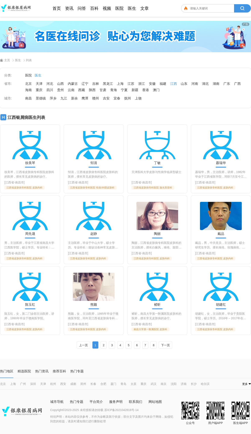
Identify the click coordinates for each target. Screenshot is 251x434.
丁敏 (157, 163)
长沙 (194, 384)
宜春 (117, 98)
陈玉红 (30, 304)
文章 (144, 8)
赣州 (95, 98)
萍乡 (53, 98)
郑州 (83, 384)
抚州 (127, 98)
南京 (163, 384)
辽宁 (85, 83)
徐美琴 (30, 163)
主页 (7, 60)
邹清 (93, 163)
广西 (237, 83)
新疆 (135, 90)
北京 (28, 83)
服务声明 (116, 401)
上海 (120, 83)
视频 (107, 8)
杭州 (53, 384)
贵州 (60, 90)
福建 (163, 83)
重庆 (39, 90)
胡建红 (221, 304)
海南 (28, 90)
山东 (184, 83)
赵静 (93, 233)
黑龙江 (108, 83)
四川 (49, 90)
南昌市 (19, 182)
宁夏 (124, 90)
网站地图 (155, 401)
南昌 (28, 98)
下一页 (165, 345)
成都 (73, 384)
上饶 (138, 98)
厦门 (113, 384)
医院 (119, 8)
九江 (63, 98)
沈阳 (174, 384)
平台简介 (96, 401)
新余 (74, 98)
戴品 (221, 233)
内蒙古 (73, 83)
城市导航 (57, 401)
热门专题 (76, 401)
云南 (71, 90)
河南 (194, 83)
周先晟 (30, 233)
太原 (133, 384)
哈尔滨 (205, 384)
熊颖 (93, 304)
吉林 (95, 83)
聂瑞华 (221, 163)
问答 (82, 8)
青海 (113, 90)
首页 (57, 8)
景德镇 (41, 98)
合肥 (103, 384)
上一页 (83, 345)
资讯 (69, 8)
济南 (184, 384)
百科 (94, 8)
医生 (132, 8)
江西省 (9, 182)
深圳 (33, 384)
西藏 (81, 90)
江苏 (131, 83)
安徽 (152, 83)
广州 (23, 384)
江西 (173, 83)
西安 (63, 384)
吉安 (106, 98)
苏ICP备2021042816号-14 (121, 410)
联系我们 (135, 401)
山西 (60, 83)
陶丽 (157, 233)
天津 (39, 83)
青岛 (123, 384)
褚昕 (157, 304)
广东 (226, 83)
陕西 (92, 90)
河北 (49, 83)
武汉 (153, 384)
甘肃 (103, 90)
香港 (145, 90)
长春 (93, 384)
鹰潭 (85, 98)
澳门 (156, 90)
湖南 (216, 83)
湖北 (205, 83)
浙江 (141, 83)
